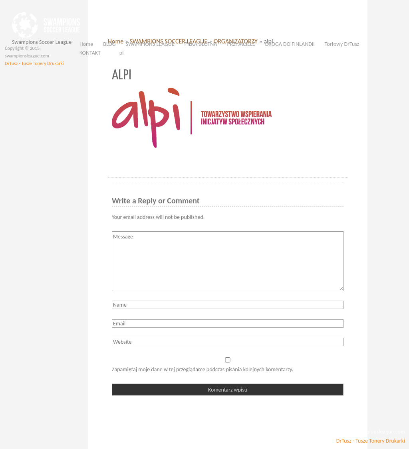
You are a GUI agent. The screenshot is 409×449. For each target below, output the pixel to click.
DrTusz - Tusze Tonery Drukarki (34, 63)
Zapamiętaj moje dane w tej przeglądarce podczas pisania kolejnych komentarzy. (202, 369)
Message (227, 261)
